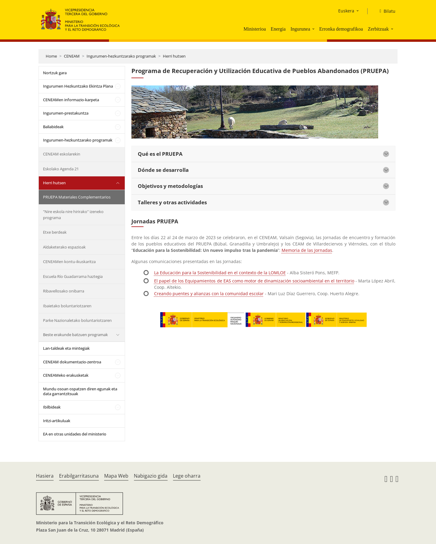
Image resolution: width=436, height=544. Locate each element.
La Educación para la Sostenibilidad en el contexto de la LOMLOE (220, 272)
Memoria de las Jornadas (307, 250)
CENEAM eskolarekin (61, 154)
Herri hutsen (174, 56)
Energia (278, 29)
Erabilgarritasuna (79, 475)
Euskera (346, 11)
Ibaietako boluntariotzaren (67, 306)
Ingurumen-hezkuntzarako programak (121, 56)
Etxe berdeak (55, 232)
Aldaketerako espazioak (64, 247)
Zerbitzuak (378, 29)
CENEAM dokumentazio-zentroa (72, 362)
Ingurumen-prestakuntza (65, 113)
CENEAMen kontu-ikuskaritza (69, 261)
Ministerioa (254, 29)
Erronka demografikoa (341, 29)
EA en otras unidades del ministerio (74, 434)
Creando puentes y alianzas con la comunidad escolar (209, 293)
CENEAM (72, 56)
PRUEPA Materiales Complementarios (77, 197)
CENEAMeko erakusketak (65, 375)
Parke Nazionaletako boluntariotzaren (77, 320)
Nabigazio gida (150, 475)
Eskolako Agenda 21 (61, 169)
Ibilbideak (52, 407)
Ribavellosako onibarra (63, 291)
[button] (314, 29)
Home (51, 56)
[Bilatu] (385, 11)
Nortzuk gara (55, 72)
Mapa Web (116, 475)
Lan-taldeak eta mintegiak (66, 348)
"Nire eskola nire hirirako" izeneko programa (73, 214)
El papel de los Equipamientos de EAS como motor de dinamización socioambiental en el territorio (254, 281)
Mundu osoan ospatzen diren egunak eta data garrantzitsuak (80, 391)
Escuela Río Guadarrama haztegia (73, 276)
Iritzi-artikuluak (56, 420)
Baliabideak (53, 126)
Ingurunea (300, 29)
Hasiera (45, 475)
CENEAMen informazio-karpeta (71, 99)
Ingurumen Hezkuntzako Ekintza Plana (78, 86)
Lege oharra (186, 475)
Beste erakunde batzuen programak (75, 334)
